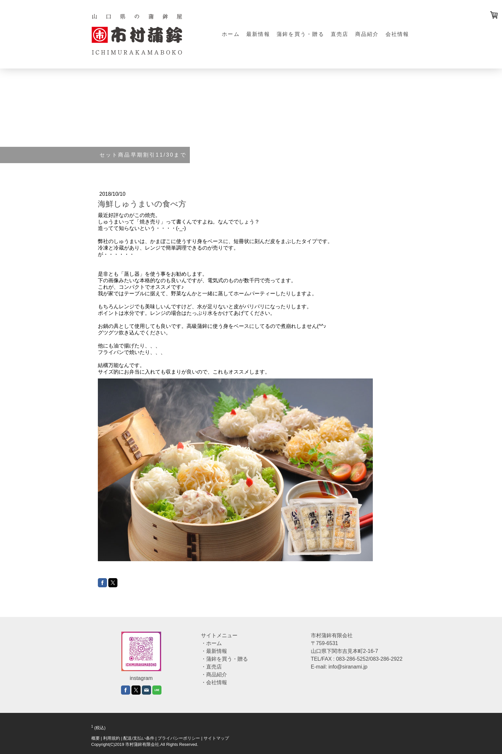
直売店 (340, 34)
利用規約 (111, 738)
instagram (141, 678)
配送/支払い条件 (138, 738)
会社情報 (397, 34)
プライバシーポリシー (179, 738)
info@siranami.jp (347, 666)
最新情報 (258, 34)
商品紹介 (367, 34)
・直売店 (211, 666)
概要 (95, 738)
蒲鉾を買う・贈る (300, 34)
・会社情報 (214, 682)
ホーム (231, 34)
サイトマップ (216, 738)
